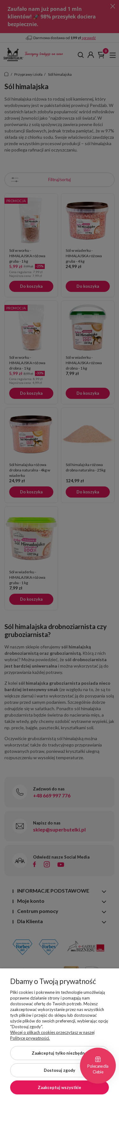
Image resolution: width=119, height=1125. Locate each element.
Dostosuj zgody (59, 1070)
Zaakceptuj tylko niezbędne (59, 1053)
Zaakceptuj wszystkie (59, 1087)
